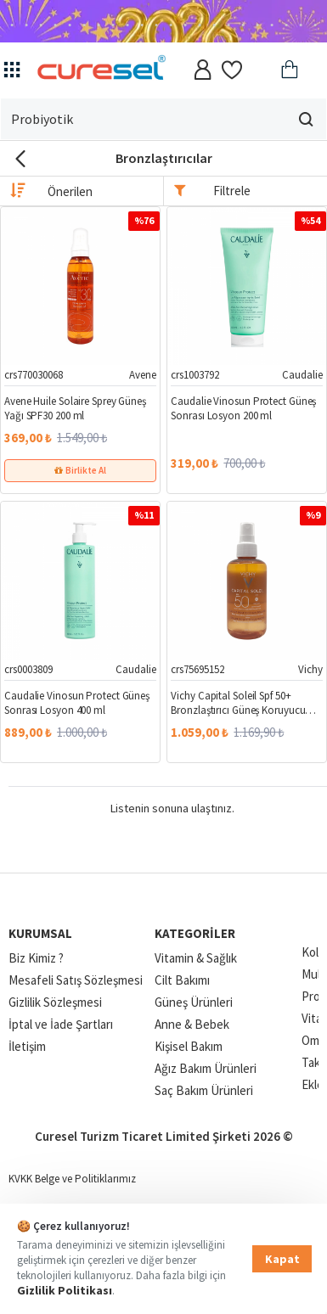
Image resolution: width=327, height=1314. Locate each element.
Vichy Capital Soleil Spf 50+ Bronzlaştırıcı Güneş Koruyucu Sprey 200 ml (238, 704)
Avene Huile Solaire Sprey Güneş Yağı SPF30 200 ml (75, 409)
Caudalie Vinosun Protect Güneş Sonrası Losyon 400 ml (76, 703)
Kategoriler (195, 933)
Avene (142, 375)
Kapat (282, 1258)
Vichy (310, 669)
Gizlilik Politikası (64, 1290)
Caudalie (302, 375)
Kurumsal (40, 933)
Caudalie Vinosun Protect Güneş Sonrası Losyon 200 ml (243, 409)
